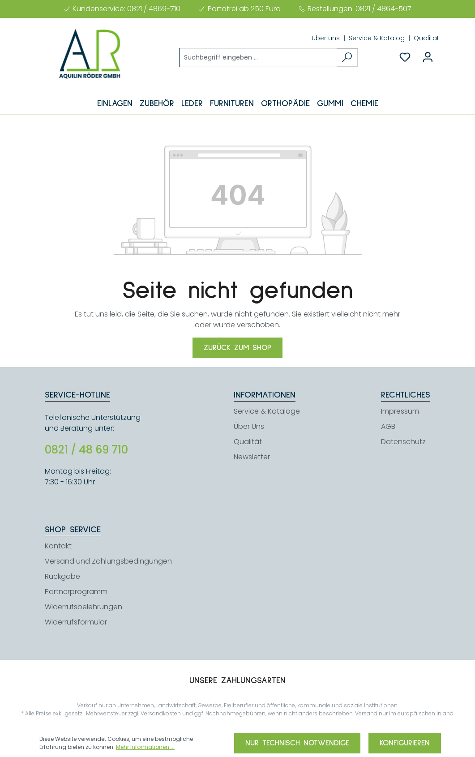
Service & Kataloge (267, 411)
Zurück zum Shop (237, 348)
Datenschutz (403, 441)
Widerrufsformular (76, 622)
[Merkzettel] (405, 57)
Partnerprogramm (76, 591)
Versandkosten (161, 713)
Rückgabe (62, 576)
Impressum (400, 411)
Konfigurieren (405, 743)
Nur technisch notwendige (297, 743)
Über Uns (249, 426)
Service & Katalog (378, 38)
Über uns (327, 38)
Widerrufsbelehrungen (83, 607)
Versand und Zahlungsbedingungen (108, 561)
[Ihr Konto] (427, 57)
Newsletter (252, 457)
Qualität (426, 38)
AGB (388, 426)
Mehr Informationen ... (145, 747)
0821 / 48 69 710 (86, 450)
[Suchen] (347, 57)
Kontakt (58, 546)
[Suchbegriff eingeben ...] (258, 57)
